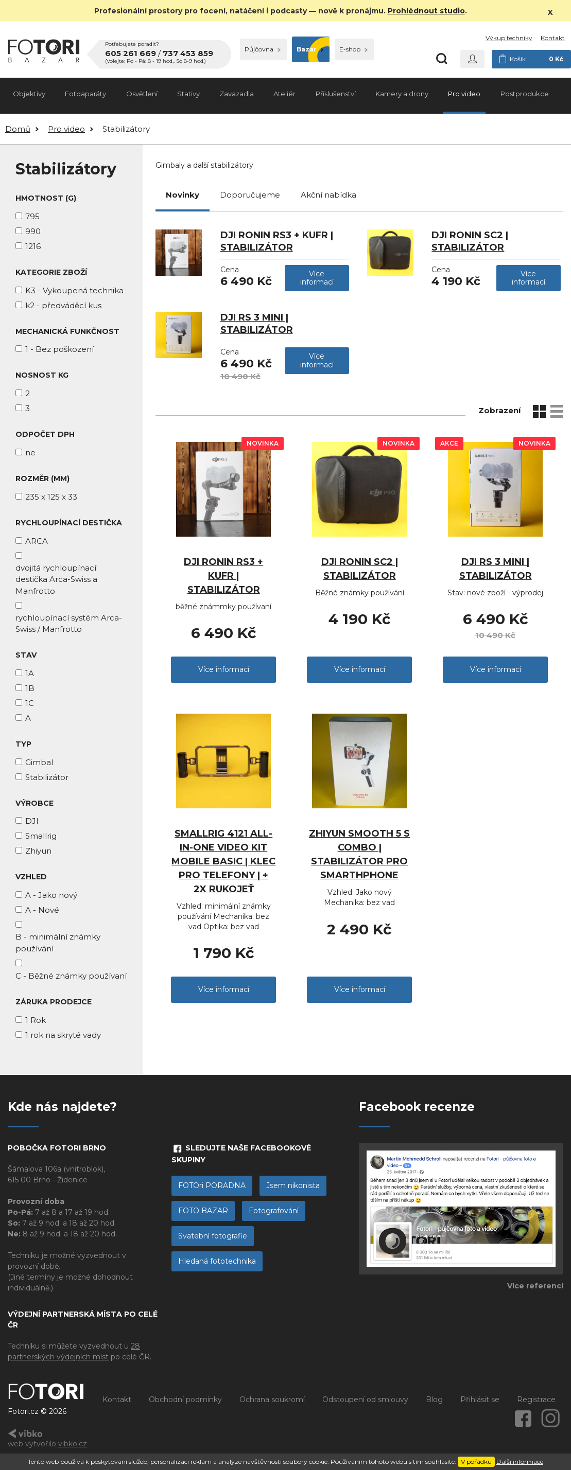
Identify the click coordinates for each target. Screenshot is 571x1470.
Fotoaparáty (85, 94)
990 (33, 231)
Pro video (464, 94)
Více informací (317, 278)
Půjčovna (263, 49)
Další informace (519, 1461)
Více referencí (535, 1285)
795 (32, 216)
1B (29, 688)
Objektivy (29, 94)
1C (29, 703)
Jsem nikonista (293, 1185)
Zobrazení (499, 410)
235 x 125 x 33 (51, 497)
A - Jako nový (51, 895)
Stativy (188, 94)
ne (30, 452)
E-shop (353, 49)
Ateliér (284, 94)
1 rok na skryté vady (63, 1035)
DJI (32, 821)
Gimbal (39, 762)
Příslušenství (336, 94)
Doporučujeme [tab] (250, 195)
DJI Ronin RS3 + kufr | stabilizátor (223, 575)
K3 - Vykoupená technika (74, 290)
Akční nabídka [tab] (328, 195)
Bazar (310, 49)
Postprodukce (524, 94)
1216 (33, 246)
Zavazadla (236, 94)
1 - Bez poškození (59, 349)
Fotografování (274, 1210)
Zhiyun (38, 851)
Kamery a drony (401, 94)
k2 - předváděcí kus (63, 305)
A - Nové (42, 910)
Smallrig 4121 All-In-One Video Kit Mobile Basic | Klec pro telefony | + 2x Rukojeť (223, 861)
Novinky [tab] (182, 195)
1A (29, 673)
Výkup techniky (509, 38)
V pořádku (476, 1461)
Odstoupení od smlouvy (365, 1399)
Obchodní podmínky (185, 1399)
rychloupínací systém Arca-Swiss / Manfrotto (68, 623)
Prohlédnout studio (426, 10)
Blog (434, 1399)
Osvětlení (142, 94)
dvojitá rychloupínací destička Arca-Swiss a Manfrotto (56, 579)
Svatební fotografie (212, 1236)
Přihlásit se (479, 1399)
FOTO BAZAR (203, 1210)
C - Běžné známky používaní (71, 976)
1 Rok (35, 1020)
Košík (531, 59)
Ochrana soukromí (272, 1399)
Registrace (536, 1399)
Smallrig (41, 836)
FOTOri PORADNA (212, 1185)
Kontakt (553, 38)
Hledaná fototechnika (217, 1261)
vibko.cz (72, 1443)
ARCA (36, 541)
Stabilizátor (46, 777)
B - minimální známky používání (57, 942)
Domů (17, 129)
